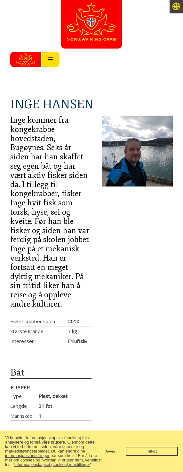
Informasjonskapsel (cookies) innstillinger (52, 464)
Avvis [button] (110, 451)
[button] (94, 465)
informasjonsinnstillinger (27, 455)
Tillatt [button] (152, 451)
